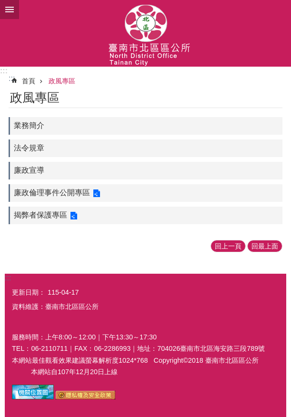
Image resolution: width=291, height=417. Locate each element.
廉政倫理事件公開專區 (52, 193)
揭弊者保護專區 (40, 215)
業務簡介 (29, 125)
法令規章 (29, 148)
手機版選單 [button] (9, 9)
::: (4, 71)
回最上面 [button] (264, 246)
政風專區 (62, 81)
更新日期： (28, 292)
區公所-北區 (145, 33)
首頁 (28, 81)
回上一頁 (228, 246)
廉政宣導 (29, 170)
